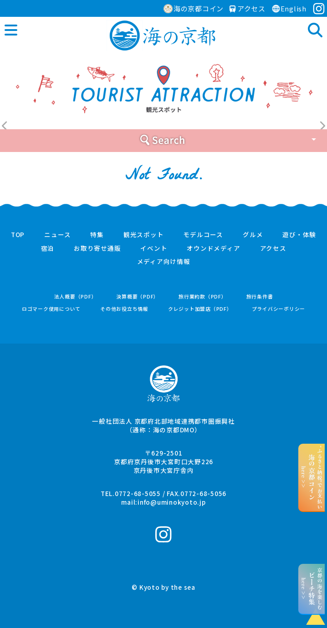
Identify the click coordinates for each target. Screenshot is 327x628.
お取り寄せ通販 (97, 248)
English (289, 8)
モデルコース (203, 235)
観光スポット (143, 235)
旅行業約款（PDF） (203, 296)
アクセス (248, 8)
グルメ (253, 235)
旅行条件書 (259, 296)
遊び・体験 (299, 235)
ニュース (57, 235)
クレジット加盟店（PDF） (200, 308)
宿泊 (48, 248)
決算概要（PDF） (137, 296)
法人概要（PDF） (75, 296)
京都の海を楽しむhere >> (311, 588)
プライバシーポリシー (279, 308)
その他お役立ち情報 (124, 308)
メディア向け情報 (163, 261)
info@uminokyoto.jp (172, 501)
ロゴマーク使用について (51, 308)
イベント (153, 248)
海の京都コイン (194, 8)
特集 (97, 235)
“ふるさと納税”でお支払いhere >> (311, 477)
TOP (18, 235)
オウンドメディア (213, 248)
